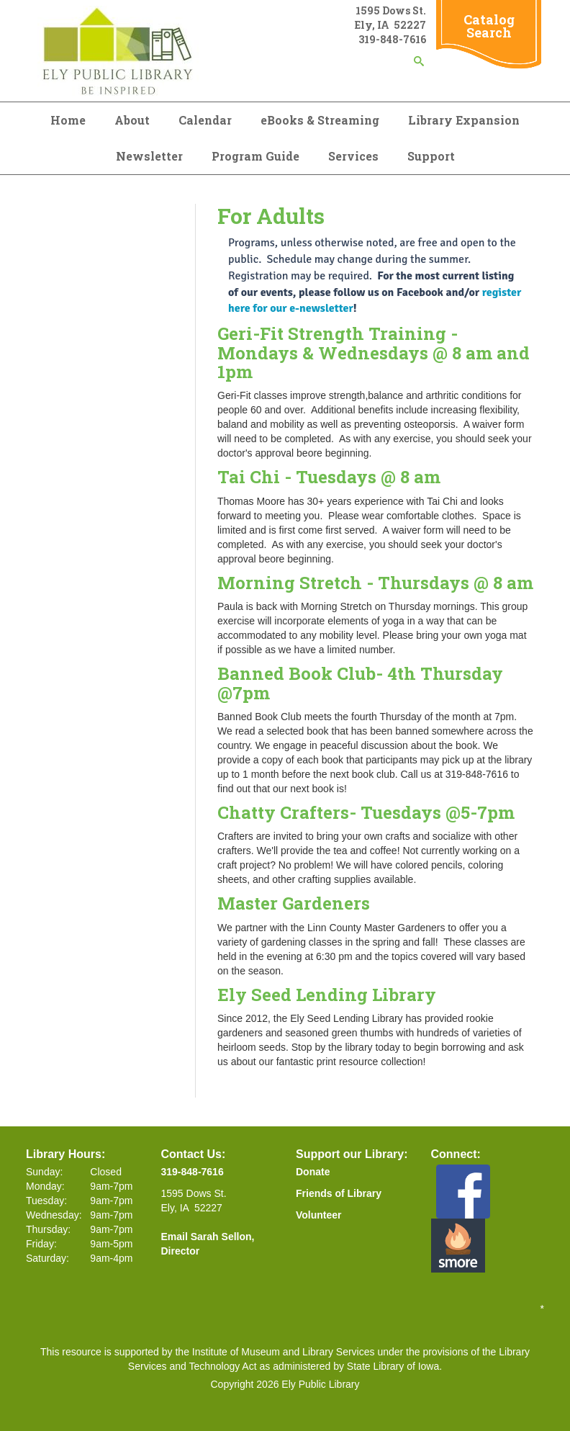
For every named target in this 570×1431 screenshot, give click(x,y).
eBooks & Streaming (320, 119)
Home (68, 119)
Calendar (205, 119)
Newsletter (149, 155)
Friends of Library (338, 1193)
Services (353, 155)
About (132, 119)
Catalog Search (489, 26)
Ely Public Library (320, 1384)
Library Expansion (464, 119)
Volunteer (319, 1215)
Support (431, 155)
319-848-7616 (192, 1171)
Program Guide (255, 155)
